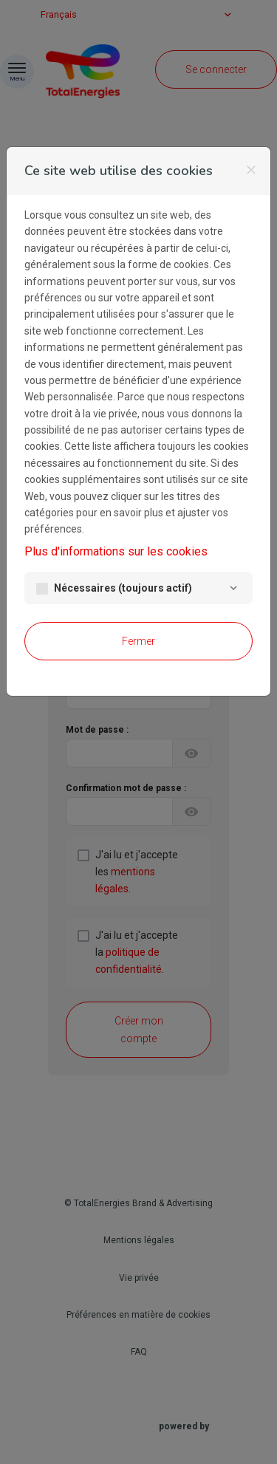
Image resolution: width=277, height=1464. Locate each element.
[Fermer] (251, 170)
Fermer (138, 641)
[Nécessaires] (233, 588)
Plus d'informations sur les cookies (116, 551)
